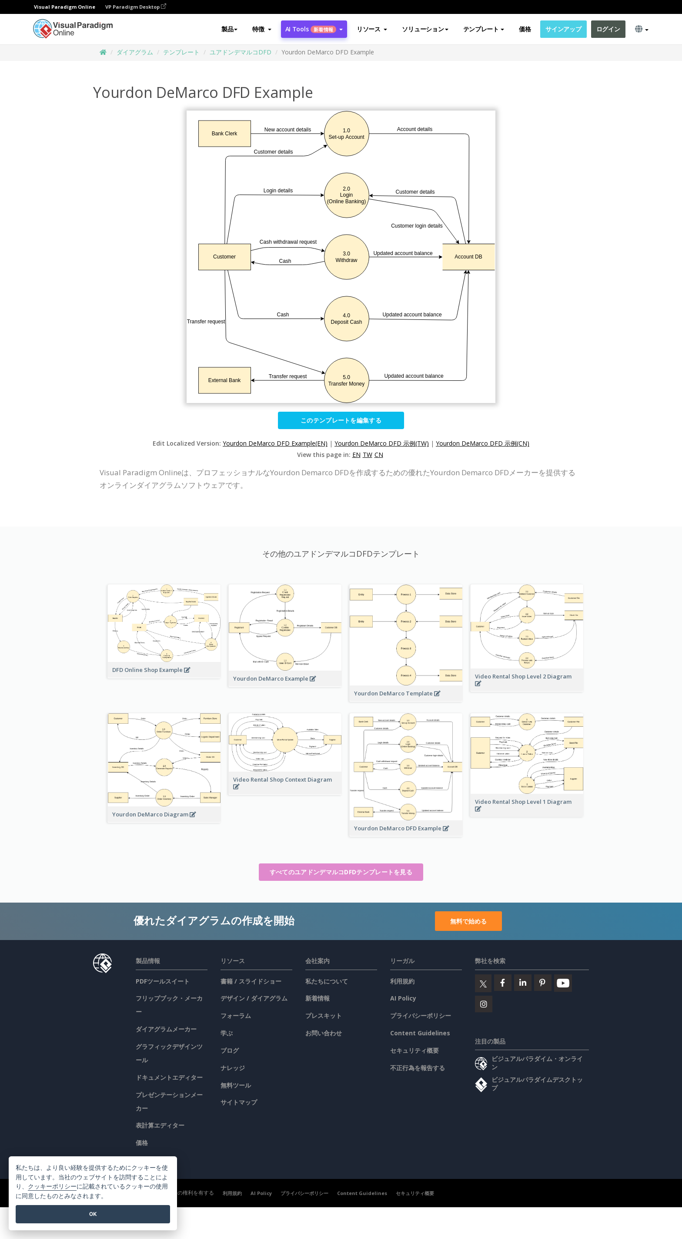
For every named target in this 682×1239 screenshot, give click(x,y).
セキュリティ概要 (414, 1050)
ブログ (230, 1050)
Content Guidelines (420, 1033)
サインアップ (563, 29)
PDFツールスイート (163, 981)
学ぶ (227, 1033)
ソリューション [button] (425, 29)
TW (367, 454)
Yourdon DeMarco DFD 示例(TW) (381, 443)
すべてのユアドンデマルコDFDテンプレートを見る (341, 872)
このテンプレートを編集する (341, 420)
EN (356, 454)
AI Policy (403, 998)
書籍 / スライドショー (251, 981)
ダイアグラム (135, 52)
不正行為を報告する (417, 1068)
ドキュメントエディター (169, 1077)
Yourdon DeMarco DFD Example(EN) (275, 443)
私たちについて (326, 981)
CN (378, 454)
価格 (525, 29)
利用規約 (402, 981)
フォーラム (236, 1015)
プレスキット (323, 1015)
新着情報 (317, 998)
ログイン (608, 29)
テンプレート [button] (483, 29)
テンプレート (181, 52)
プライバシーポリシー (420, 1015)
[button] (261, 29)
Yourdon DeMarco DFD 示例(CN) (482, 443)
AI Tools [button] (314, 29)
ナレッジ (233, 1068)
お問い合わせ (323, 1033)
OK (93, 1214)
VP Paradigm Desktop (135, 6)
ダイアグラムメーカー (166, 1029)
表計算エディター (160, 1125)
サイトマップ (239, 1102)
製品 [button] (229, 29)
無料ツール (236, 1085)
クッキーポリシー (52, 1186)
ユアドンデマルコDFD (240, 52)
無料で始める (468, 921)
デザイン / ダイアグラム (254, 998)
